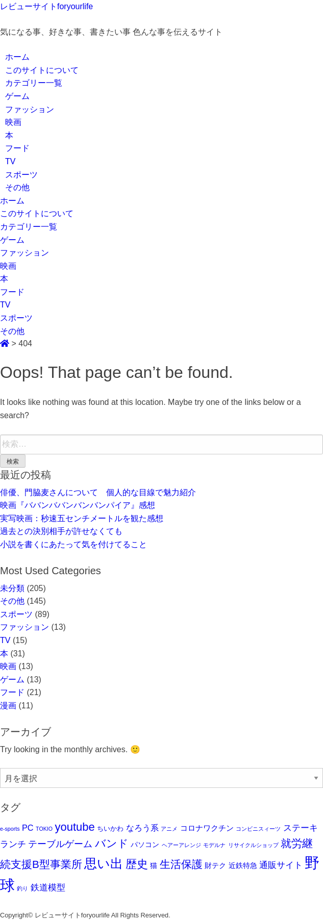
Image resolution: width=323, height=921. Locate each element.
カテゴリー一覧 (33, 83)
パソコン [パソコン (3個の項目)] (145, 844)
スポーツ (21, 174)
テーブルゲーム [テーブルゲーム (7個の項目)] (60, 844)
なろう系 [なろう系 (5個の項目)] (142, 827)
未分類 (12, 588)
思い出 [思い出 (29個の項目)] (103, 864)
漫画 (8, 705)
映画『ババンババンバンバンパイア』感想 (77, 505)
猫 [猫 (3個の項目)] (153, 865)
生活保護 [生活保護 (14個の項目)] (181, 864)
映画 (13, 122)
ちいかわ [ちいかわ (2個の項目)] (110, 828)
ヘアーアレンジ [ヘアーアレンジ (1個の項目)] (181, 845)
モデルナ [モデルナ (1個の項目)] (214, 845)
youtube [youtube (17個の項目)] (75, 827)
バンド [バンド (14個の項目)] (112, 843)
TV (10, 161)
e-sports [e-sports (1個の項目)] (10, 829)
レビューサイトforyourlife (46, 6)
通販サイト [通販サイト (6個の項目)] (281, 865)
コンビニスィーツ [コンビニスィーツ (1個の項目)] (258, 829)
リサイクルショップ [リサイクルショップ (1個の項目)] (253, 845)
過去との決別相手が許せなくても (61, 531)
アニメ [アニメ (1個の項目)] (169, 829)
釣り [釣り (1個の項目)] (22, 888)
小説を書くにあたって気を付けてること (73, 544)
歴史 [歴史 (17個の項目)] (137, 864)
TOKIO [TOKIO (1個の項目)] (44, 829)
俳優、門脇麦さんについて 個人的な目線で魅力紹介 (98, 492)
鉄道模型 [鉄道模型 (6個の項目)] (48, 887)
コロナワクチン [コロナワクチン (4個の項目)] (207, 828)
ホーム (17, 57)
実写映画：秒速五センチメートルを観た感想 (81, 518)
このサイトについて (42, 70)
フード (17, 148)
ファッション (29, 109)
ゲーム (17, 96)
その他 (17, 187)
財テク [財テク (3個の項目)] (215, 865)
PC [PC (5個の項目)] (28, 827)
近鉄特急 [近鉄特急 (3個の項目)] (243, 865)
